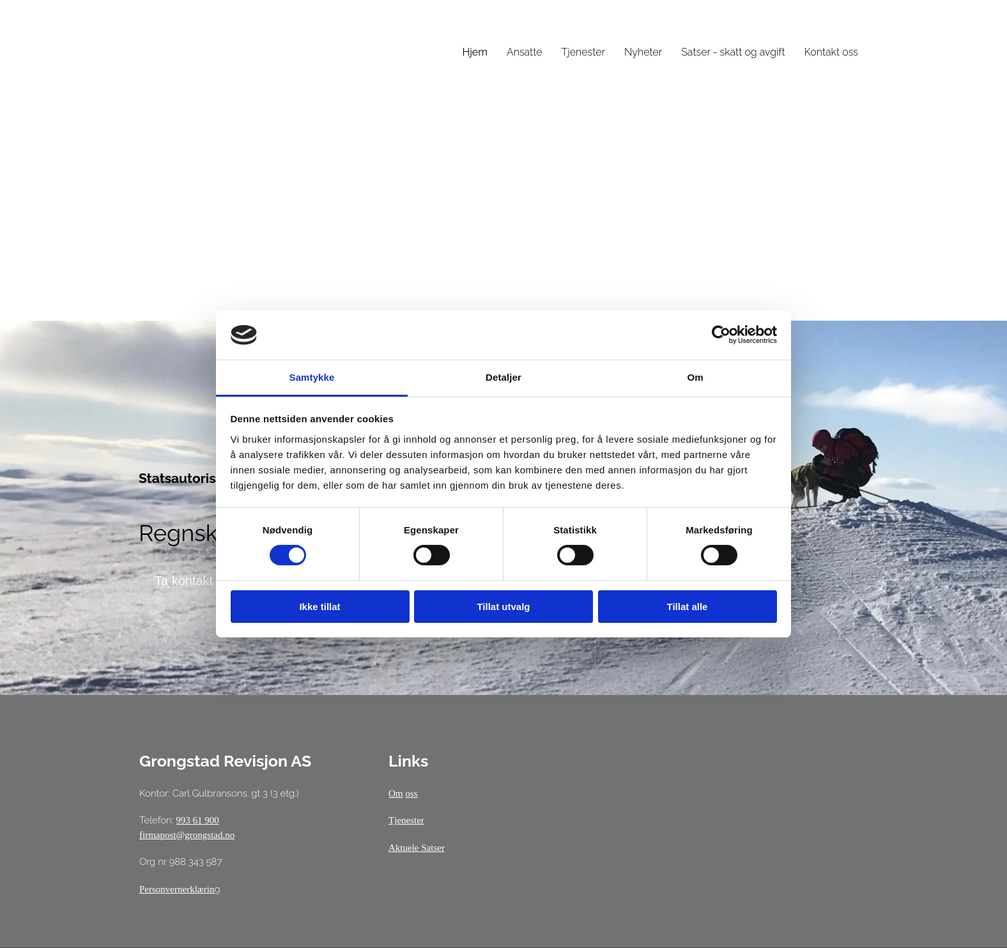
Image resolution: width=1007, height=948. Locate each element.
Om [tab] (695, 377)
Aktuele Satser (416, 848)
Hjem (475, 52)
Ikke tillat (319, 606)
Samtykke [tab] (312, 377)
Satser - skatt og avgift (733, 52)
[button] (184, 580)
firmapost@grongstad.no (186, 835)
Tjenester (583, 52)
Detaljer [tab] (503, 377)
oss (411, 793)
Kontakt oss (831, 52)
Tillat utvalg (503, 606)
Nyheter (643, 52)
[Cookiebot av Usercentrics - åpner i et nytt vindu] (721, 334)
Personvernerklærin (176, 889)
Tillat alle (687, 606)
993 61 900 (197, 820)
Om (395, 793)
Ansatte (524, 52)
